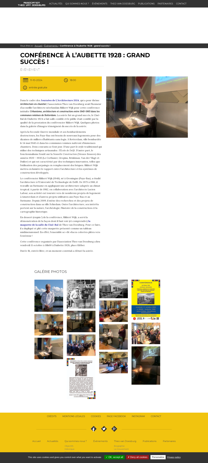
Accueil (39, 45)
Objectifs (69, 446)
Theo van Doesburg (122, 3)
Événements (99, 3)
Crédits (51, 416)
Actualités (55, 3)
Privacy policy (174, 457)
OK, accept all (114, 457)
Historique (69, 449)
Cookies (96, 416)
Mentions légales (73, 416)
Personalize (158, 457)
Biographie (119, 446)
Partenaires (165, 3)
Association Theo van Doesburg (32, 4)
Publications (146, 3)
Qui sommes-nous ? (77, 3)
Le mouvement (121, 449)
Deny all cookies (137, 457)
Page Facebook (116, 416)
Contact (181, 3)
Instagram (138, 416)
